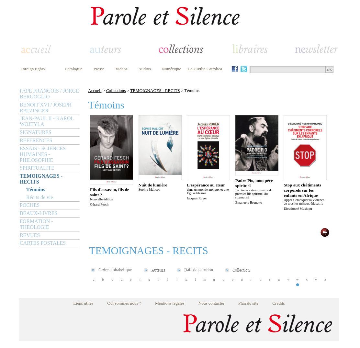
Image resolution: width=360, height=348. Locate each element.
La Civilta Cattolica (205, 68)
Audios (144, 68)
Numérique (171, 68)
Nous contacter (211, 303)
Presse (99, 68)
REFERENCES (36, 140)
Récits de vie (39, 197)
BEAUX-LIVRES (38, 213)
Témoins (35, 189)
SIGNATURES (35, 132)
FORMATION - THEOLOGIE (36, 224)
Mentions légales (170, 303)
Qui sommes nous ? (124, 303)
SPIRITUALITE (37, 168)
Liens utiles (83, 303)
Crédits (278, 303)
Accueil (94, 90)
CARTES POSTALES (43, 243)
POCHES (29, 205)
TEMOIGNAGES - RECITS (41, 179)
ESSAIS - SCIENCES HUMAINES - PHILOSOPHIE (43, 154)
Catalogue (73, 68)
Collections (116, 90)
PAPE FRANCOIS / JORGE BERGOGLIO (49, 93)
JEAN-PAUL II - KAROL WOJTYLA (47, 121)
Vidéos (122, 68)
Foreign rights (32, 68)
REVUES (30, 235)
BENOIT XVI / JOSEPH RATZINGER (46, 107)
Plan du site (248, 303)
